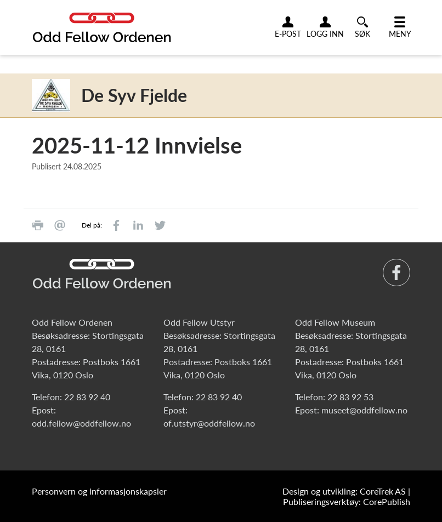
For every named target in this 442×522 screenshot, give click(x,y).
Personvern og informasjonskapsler (99, 491)
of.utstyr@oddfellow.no (209, 423)
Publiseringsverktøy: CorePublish (346, 501)
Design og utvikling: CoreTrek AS (344, 491)
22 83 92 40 (87, 397)
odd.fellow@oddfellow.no (81, 423)
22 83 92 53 (350, 397)
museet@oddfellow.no (364, 410)
